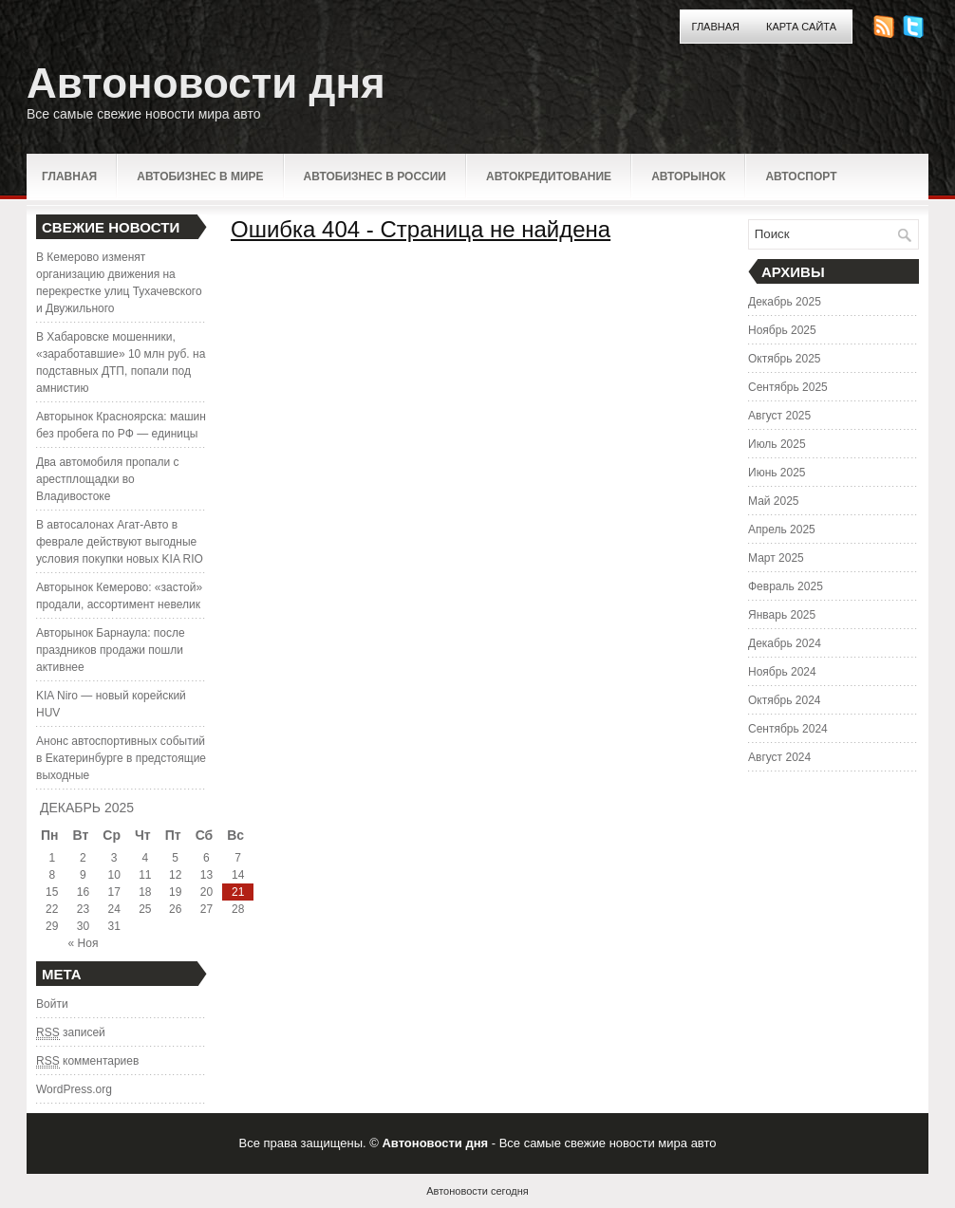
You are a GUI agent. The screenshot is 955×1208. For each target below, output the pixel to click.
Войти (52, 1004)
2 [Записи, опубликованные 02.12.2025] (83, 857)
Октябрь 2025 (784, 358)
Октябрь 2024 (784, 700)
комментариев (87, 1061)
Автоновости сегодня (477, 1191)
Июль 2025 (777, 444)
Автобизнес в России (375, 176)
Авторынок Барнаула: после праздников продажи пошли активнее (110, 650)
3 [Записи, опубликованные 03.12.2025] (114, 857)
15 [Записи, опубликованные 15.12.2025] (52, 892)
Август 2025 (779, 415)
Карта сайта (801, 26)
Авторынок (688, 176)
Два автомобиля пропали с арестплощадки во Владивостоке (107, 479)
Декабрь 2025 (784, 301)
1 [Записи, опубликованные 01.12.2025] (51, 857)
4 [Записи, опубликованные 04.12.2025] (145, 857)
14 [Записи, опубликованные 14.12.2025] (238, 875)
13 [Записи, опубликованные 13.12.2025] (206, 875)
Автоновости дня (206, 83)
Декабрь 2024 (784, 643)
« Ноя (83, 943)
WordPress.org (74, 1089)
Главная (716, 26)
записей (70, 1033)
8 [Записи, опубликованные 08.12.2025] (51, 875)
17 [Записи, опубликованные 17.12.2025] (113, 892)
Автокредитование (548, 176)
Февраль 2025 (785, 586)
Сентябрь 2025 (788, 387)
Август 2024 (779, 757)
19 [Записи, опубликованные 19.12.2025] (175, 892)
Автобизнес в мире (200, 176)
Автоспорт (800, 176)
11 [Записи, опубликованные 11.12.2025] (145, 875)
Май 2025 (773, 501)
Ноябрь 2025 (782, 330)
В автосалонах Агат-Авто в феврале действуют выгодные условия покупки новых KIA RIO (119, 542)
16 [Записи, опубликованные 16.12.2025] (83, 892)
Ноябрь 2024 (782, 671)
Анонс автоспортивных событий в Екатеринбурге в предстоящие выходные (121, 758)
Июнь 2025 (777, 472)
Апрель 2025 (781, 529)
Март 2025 (776, 558)
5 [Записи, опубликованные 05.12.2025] (175, 857)
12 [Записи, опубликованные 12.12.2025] (175, 875)
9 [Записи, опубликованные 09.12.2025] (83, 875)
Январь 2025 (781, 615)
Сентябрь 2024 (788, 728)
